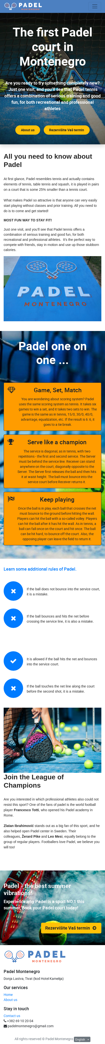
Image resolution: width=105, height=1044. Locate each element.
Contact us (12, 1015)
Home (8, 994)
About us (10, 999)
